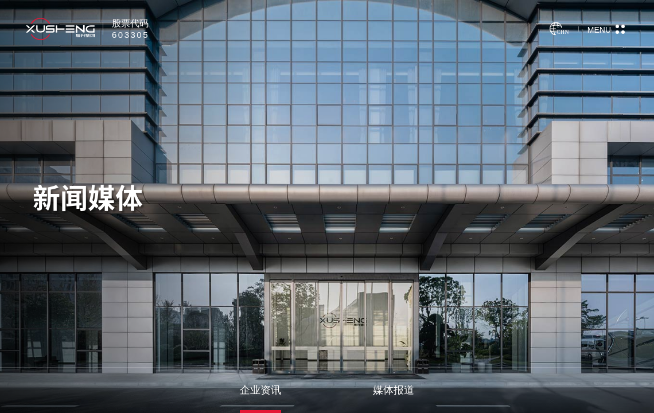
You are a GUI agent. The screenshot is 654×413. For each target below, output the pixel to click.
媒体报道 (393, 390)
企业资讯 (260, 390)
